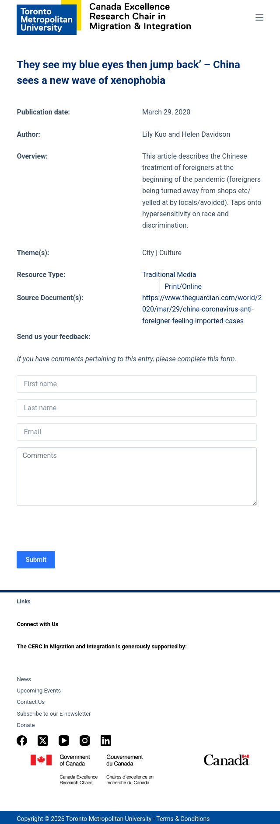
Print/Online (183, 286)
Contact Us (31, 702)
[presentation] (83, 529)
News (24, 679)
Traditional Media (169, 274)
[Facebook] (22, 740)
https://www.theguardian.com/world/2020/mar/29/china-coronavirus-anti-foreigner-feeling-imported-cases (202, 309)
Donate (26, 725)
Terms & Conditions (183, 818)
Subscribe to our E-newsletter (54, 713)
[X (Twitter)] (43, 740)
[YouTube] (64, 740)
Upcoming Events (39, 690)
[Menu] (259, 17)
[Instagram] (85, 740)
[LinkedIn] (106, 740)
